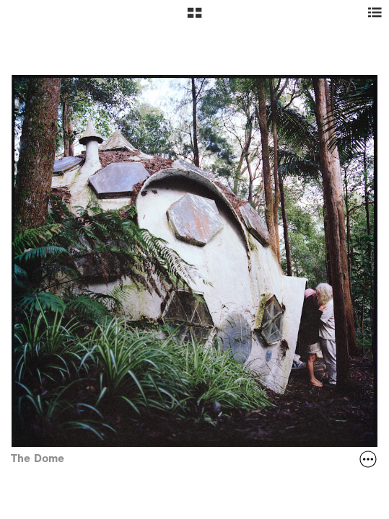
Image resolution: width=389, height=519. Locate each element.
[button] (194, 18)
